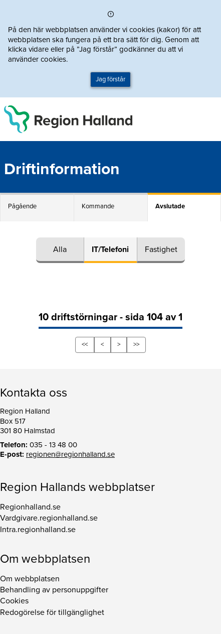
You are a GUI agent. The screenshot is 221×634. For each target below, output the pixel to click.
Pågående (22, 206)
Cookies (14, 601)
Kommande (98, 206)
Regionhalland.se (30, 507)
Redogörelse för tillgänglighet (52, 612)
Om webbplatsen (30, 579)
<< (85, 344)
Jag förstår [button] (110, 79)
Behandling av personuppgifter (54, 590)
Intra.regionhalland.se (38, 530)
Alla (60, 249)
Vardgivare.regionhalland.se (49, 518)
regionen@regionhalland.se (70, 454)
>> (136, 344)
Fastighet (161, 249)
